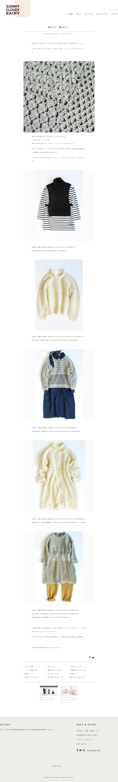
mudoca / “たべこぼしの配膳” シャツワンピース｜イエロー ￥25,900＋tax (55, 522)
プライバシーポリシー (85, 740)
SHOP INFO (88, 14)
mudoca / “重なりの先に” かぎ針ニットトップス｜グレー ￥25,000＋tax (54, 427)
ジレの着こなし (41, 136)
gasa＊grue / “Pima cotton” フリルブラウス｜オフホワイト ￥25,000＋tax (55, 340)
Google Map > (57, 766)
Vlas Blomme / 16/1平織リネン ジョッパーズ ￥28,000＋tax (51, 617)
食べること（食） (78, 677)
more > (50, 730)
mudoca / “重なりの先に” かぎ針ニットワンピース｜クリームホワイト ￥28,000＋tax (58, 519)
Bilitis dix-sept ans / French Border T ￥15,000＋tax (49, 250)
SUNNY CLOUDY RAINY (25, 8)
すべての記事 (29, 666)
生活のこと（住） (32, 677)
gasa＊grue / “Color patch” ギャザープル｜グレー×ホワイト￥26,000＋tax (55, 613)
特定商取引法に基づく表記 (87, 735)
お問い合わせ (82, 744)
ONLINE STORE (102, 14)
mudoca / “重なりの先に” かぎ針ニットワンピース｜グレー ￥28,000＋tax (55, 610)
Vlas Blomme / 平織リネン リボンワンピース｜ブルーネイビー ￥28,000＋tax (56, 431)
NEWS (71, 14)
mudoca (34, 43)
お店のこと (76, 666)
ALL (53, 33)
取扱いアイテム (59, 33)
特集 (74, 673)
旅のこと (29, 673)
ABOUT (78, 14)
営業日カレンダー (78, 670)
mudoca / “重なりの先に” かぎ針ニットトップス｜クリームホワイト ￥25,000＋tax (57, 336)
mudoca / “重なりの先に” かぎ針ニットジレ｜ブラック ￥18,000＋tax (53, 247)
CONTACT (114, 14)
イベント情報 (31, 670)
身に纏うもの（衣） (68, 33)
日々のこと (53, 673)
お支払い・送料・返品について (89, 731)
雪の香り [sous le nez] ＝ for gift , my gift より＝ (49, 697)
